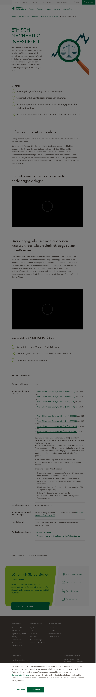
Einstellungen (19, 690)
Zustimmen (35, 689)
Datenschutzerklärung (21, 675)
